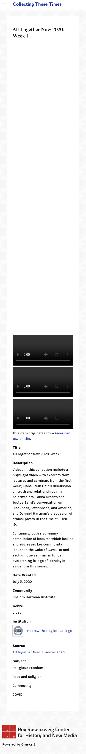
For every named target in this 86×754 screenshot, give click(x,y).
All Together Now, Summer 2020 (39, 652)
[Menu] (4, 4)
